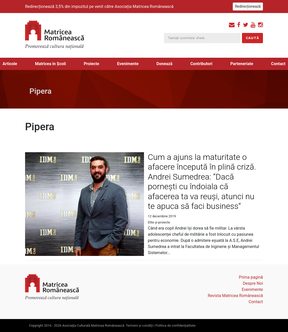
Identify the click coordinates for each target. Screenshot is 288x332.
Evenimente (128, 63)
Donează (164, 63)
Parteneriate (241, 63)
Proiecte (91, 63)
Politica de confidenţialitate (175, 325)
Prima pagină (251, 277)
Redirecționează (248, 6)
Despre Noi (253, 283)
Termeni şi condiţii (139, 325)
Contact (278, 63)
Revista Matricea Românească (235, 295)
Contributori (201, 63)
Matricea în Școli (50, 63)
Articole (10, 63)
